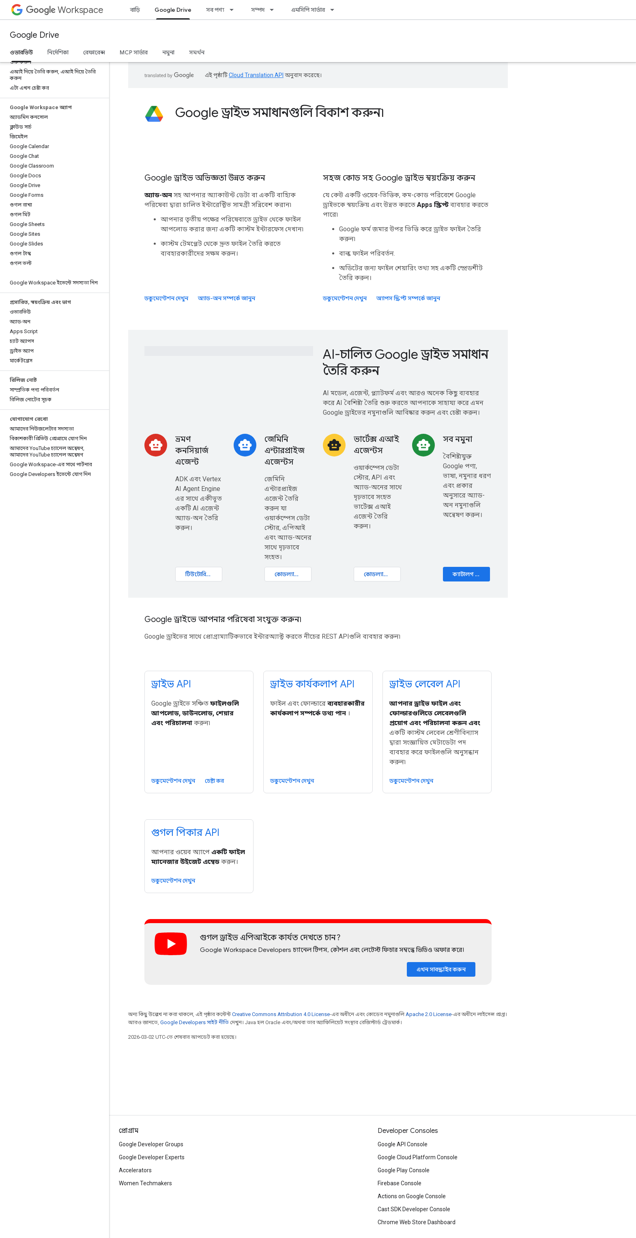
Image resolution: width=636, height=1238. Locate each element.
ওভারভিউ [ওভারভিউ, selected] (21, 52)
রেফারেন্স (94, 52)
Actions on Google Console (412, 1196)
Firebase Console (399, 1183)
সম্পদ (257, 9)
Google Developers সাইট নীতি (194, 1022)
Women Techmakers (145, 1183)
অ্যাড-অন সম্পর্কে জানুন (226, 298)
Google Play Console (404, 1170)
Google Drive (34, 35)
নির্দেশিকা (58, 52)
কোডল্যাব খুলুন (293, 574)
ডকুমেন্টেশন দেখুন (166, 298)
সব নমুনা (457, 439)
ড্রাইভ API (171, 684)
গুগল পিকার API (185, 833)
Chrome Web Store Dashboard (417, 1222)
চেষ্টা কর (214, 780)
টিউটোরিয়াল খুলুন (203, 574)
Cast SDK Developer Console (414, 1209)
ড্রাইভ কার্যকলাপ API (312, 684)
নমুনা (168, 52)
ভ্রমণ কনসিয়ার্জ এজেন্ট (191, 450)
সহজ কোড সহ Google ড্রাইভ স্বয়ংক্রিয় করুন (399, 178)
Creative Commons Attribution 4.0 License (281, 1014)
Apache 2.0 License (428, 1014)
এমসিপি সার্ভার (308, 9)
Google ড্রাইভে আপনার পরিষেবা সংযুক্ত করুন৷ (222, 619)
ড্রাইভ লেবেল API (424, 684)
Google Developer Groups (151, 1144)
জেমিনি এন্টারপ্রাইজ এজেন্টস (284, 450)
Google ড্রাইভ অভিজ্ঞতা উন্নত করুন (204, 178)
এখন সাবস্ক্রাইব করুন (441, 969)
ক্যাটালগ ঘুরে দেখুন (471, 574)
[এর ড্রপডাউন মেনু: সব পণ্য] (234, 9)
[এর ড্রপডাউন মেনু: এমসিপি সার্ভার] (334, 9)
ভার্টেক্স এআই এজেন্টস (376, 445)
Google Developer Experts (152, 1157)
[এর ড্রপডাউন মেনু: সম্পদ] (274, 9)
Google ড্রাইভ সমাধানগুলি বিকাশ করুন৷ (279, 112)
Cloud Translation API (256, 75)
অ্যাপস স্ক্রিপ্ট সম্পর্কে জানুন (408, 298)
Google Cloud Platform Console (418, 1157)
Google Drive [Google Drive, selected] (173, 9)
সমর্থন (196, 52)
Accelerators (135, 1170)
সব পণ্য (215, 9)
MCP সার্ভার (134, 52)
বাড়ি (135, 9)
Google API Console (403, 1144)
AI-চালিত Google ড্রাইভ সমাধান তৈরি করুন (405, 362)
